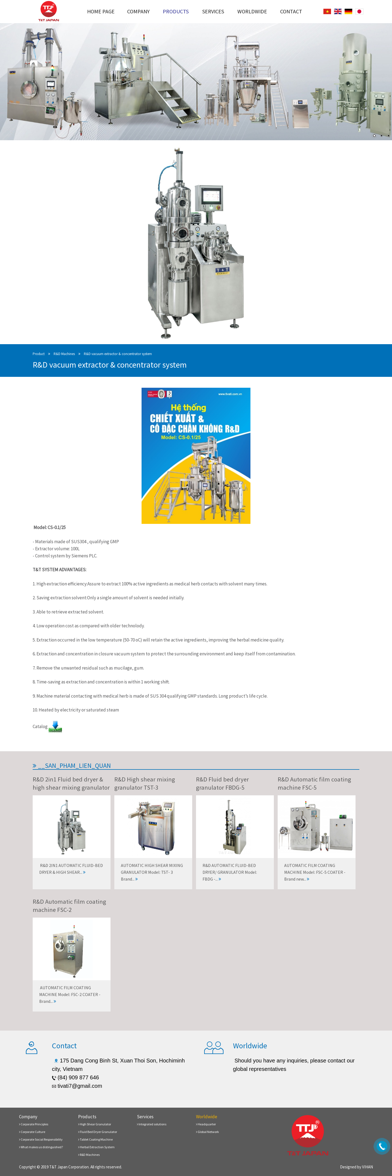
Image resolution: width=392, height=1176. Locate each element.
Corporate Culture (32, 1132)
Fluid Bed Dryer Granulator (97, 1132)
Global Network (207, 1132)
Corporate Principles (33, 1124)
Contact (291, 11)
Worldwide (252, 11)
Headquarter (206, 1124)
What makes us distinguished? (41, 1147)
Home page (101, 11)
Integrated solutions (151, 1124)
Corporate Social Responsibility (41, 1139)
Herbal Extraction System (96, 1147)
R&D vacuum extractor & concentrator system (118, 354)
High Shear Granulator (94, 1124)
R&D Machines (64, 354)
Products (176, 11)
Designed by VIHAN (356, 1166)
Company (138, 11)
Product (39, 354)
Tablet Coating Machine (95, 1139)
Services (213, 11)
